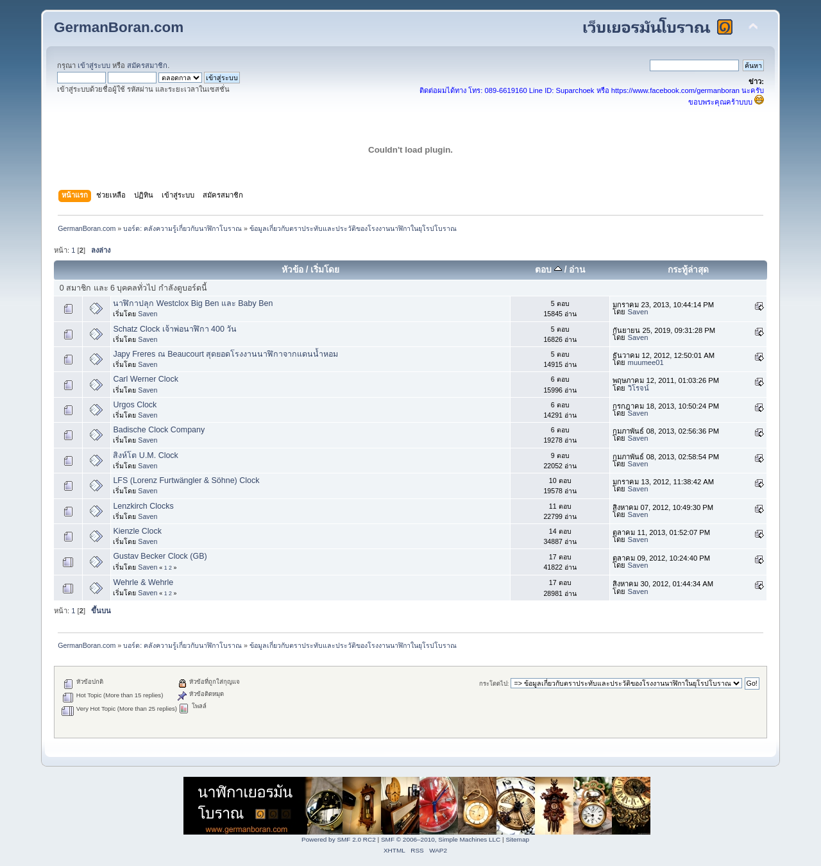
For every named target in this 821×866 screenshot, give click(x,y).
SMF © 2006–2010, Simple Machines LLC (440, 839)
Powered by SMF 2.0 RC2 (338, 839)
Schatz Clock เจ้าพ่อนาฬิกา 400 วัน (175, 329)
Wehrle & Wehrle (143, 582)
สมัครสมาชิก (147, 65)
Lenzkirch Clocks (143, 506)
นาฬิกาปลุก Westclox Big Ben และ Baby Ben (193, 303)
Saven (147, 314)
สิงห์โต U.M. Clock (145, 455)
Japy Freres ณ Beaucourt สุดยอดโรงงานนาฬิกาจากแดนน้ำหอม (225, 354)
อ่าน (577, 270)
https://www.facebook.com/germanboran (675, 90)
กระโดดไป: (494, 683)
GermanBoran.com (118, 27)
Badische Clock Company (159, 429)
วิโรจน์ (638, 388)
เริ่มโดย (324, 270)
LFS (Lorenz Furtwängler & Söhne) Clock (186, 480)
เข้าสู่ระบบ (94, 65)
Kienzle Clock (137, 531)
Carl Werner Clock (145, 379)
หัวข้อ (292, 270)
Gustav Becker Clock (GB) (160, 556)
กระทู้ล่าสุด (688, 270)
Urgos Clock (135, 404)
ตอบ (548, 270)
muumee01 (646, 362)
